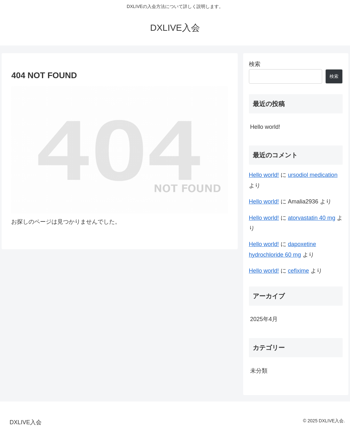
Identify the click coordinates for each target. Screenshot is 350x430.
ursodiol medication (313, 175)
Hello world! (265, 127)
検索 (254, 64)
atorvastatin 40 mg (311, 218)
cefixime (298, 271)
